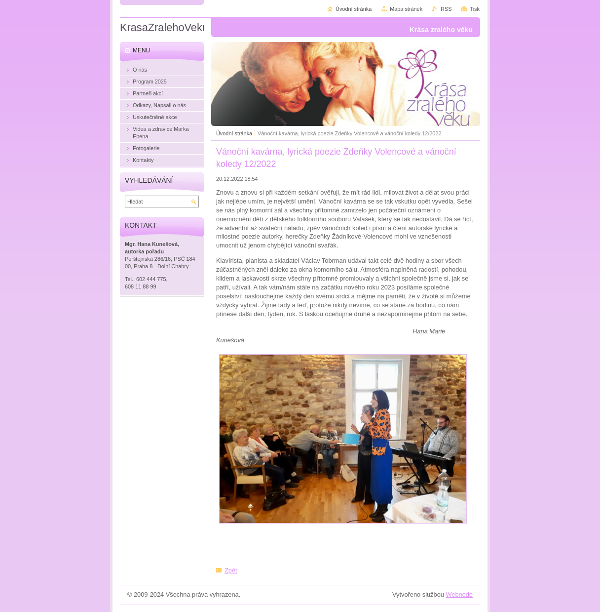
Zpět (231, 570)
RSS (446, 9)
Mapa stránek (406, 9)
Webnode (459, 594)
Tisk (475, 9)
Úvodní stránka (234, 133)
